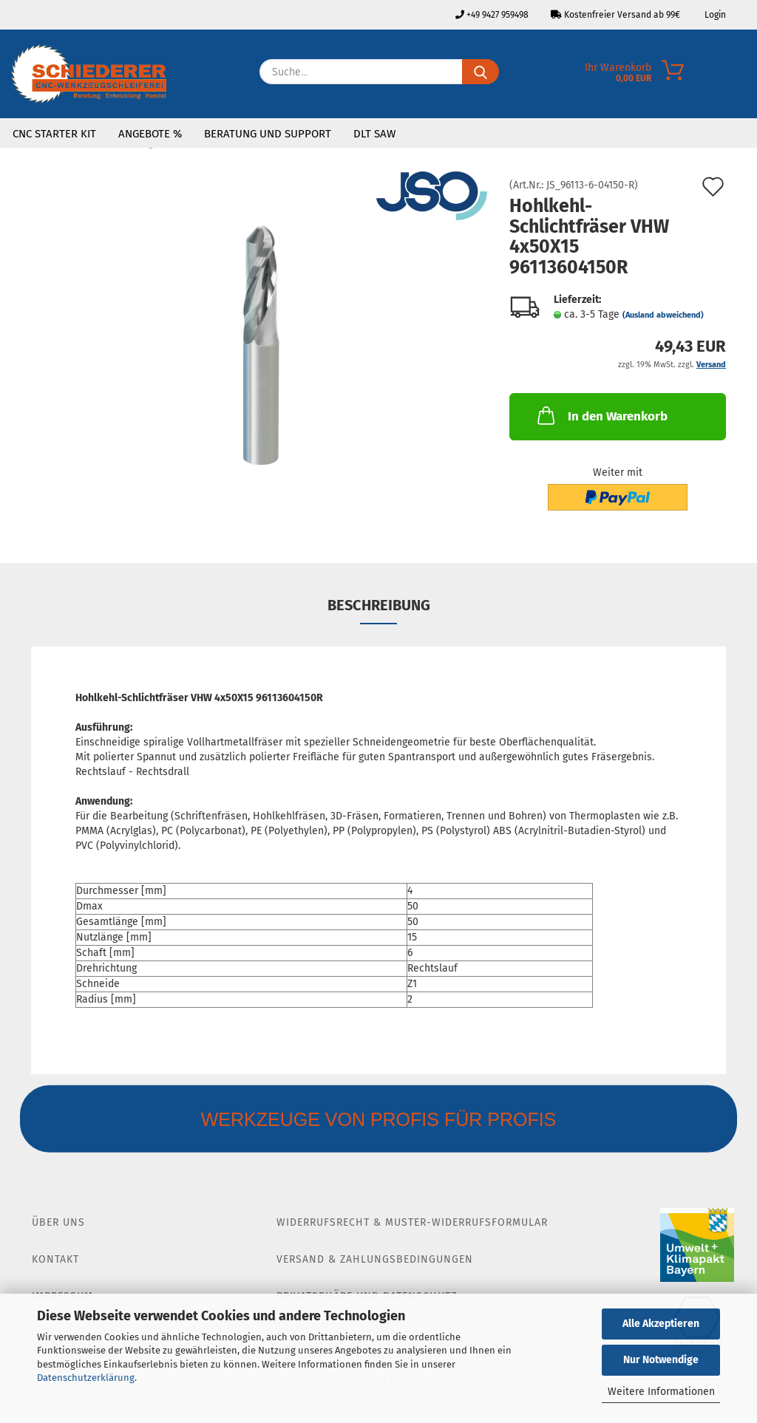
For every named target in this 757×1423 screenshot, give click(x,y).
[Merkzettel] (746, 75)
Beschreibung (378, 605)
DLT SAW (374, 133)
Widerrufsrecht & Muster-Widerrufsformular (412, 1222)
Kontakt (55, 1259)
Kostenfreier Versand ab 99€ (615, 15)
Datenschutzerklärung (86, 1377)
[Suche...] (480, 71)
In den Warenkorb (601, 415)
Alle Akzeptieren (660, 1323)
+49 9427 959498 (492, 15)
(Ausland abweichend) (663, 315)
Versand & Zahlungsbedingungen (374, 1259)
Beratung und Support (267, 133)
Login (714, 15)
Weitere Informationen (661, 1391)
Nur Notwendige (661, 1360)
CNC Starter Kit (54, 133)
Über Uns (58, 1222)
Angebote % (150, 133)
